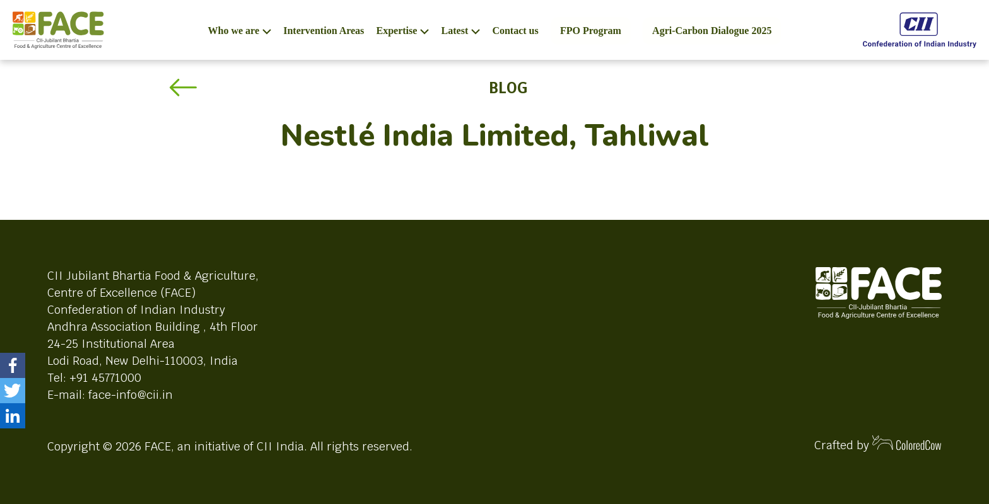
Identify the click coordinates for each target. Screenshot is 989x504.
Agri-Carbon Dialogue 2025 (711, 30)
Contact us (515, 30)
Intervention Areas (323, 30)
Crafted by (878, 443)
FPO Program (590, 30)
